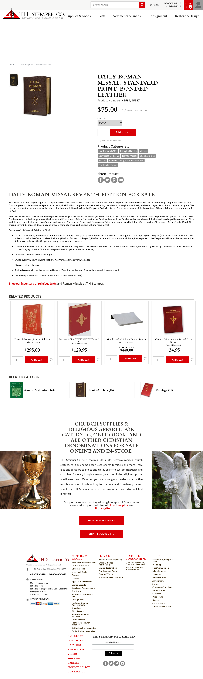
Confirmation (158, 603)
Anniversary (158, 581)
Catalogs (75, 644)
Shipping (74, 658)
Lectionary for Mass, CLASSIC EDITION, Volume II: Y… (79, 340)
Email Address (113, 642)
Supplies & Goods (79, 16)
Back (11, 65)
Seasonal (76, 575)
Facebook (101, 180)
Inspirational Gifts (43, 65)
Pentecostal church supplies (81, 624)
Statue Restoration (108, 568)
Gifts (102, 16)
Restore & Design (187, 16)
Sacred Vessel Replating (110, 559)
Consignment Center (108, 571)
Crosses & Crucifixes (162, 587)
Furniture (76, 591)
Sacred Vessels (79, 585)
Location (154, 4)
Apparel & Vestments (82, 582)
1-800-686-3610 (172, 3)
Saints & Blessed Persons (84, 562)
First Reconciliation (161, 606)
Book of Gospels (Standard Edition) (32, 339)
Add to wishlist (134, 110)
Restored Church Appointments (80, 604)
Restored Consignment (136, 557)
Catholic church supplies (83, 631)
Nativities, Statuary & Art (82, 596)
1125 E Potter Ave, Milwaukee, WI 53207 (48, 569)
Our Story (75, 636)
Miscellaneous (159, 571)
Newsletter (76, 649)
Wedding (156, 565)
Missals (143, 151)
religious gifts (101, 508)
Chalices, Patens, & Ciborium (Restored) (135, 563)
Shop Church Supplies (101, 520)
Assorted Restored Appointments (134, 568)
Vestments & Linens (127, 16)
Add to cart (123, 132)
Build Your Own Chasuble (111, 578)
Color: (102, 118)
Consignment (158, 16)
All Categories (27, 65)
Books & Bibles (147, 155)
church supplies (118, 505)
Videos (73, 653)
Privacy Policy (79, 667)
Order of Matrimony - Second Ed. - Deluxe (173, 340)
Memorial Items (160, 578)
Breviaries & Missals (109, 155)
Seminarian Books (108, 165)
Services (105, 556)
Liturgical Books (128, 151)
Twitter (107, 180)
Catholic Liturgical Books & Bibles (126, 160)
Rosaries (156, 574)
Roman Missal (129, 155)
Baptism (156, 600)
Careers (73, 662)
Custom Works (106, 574)
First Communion (160, 568)
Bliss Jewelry (78, 611)
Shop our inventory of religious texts (33, 283)
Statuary (156, 584)
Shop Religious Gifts (101, 534)
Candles (76, 578)
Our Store (75, 640)
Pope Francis (158, 597)
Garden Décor (78, 620)
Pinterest (114, 180)
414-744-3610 (37, 574)
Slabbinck (76, 608)
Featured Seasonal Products (80, 615)
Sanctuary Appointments (83, 588)
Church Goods (78, 569)
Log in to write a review (109, 140)
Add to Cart (36, 360)
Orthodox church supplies (84, 628)
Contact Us (76, 671)
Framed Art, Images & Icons (162, 560)
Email (121, 180)
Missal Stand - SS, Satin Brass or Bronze (126, 339)
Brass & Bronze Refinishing (106, 564)
